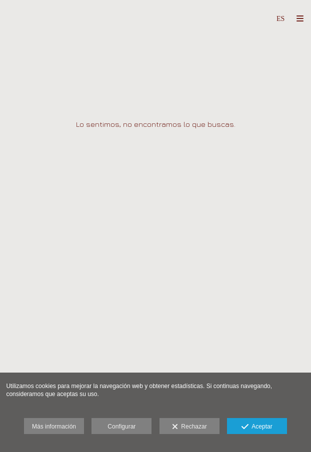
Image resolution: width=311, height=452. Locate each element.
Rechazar (189, 427)
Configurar (122, 426)
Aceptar (257, 427)
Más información (54, 426)
